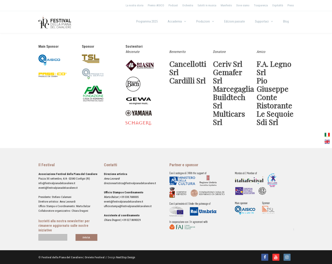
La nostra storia (134, 5)
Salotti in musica (207, 5)
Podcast (173, 5)
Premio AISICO (156, 5)
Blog (286, 21)
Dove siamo (242, 5)
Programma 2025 (147, 21)
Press (290, 5)
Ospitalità (277, 5)
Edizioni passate (234, 21)
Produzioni (203, 21)
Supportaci (262, 21)
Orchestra (187, 5)
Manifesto (226, 5)
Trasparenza (261, 5)
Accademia (175, 21)
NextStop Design (125, 257)
